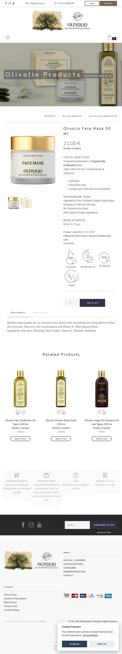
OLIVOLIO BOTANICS (73, 564)
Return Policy (10, 602)
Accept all (74, 644)
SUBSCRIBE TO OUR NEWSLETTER (104, 526)
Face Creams (81, 236)
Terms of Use (10, 594)
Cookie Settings (11, 610)
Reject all (101, 644)
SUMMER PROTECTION (74, 571)
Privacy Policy (10, 606)
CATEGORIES (69, 568)
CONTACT (68, 575)
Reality (43, 621)
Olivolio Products (72, 116)
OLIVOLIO (49, 116)
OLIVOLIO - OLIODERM (74, 560)
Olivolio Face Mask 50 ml (103, 116)
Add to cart (20, 439)
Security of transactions (15, 598)
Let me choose (90, 635)
